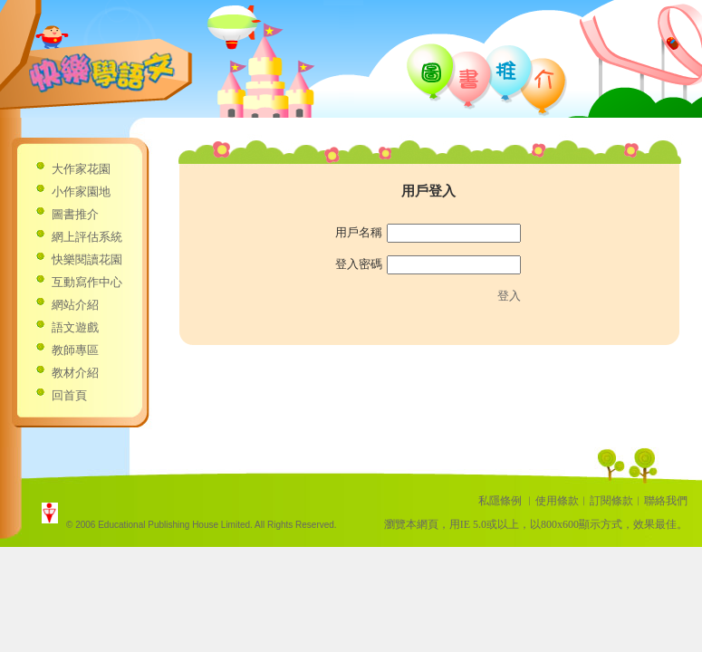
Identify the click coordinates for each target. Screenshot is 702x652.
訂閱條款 (611, 500)
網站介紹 (75, 305)
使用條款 (557, 500)
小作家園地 (81, 191)
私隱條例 (500, 500)
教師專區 (75, 350)
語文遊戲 (75, 327)
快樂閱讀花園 (87, 259)
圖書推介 (75, 214)
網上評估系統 (87, 237)
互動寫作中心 (87, 282)
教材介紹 (75, 372)
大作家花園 (81, 169)
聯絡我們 (666, 500)
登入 (509, 295)
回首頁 (69, 395)
